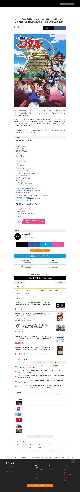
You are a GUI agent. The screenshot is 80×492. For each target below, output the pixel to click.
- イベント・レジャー (39, 469)
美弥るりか (59, 450)
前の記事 (18, 282)
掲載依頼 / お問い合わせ (68, 469)
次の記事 (61, 282)
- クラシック (37, 471)
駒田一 (18, 444)
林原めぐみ (19, 290)
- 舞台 (36, 467)
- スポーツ (37, 476)
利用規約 (65, 472)
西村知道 (26, 293)
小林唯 (25, 444)
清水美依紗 (38, 447)
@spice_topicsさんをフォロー (13, 471)
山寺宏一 (27, 290)
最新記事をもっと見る (59, 394)
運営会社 (65, 465)
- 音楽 (36, 465)
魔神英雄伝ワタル (58, 290)
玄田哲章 (35, 290)
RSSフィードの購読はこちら (41, 250)
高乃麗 (49, 290)
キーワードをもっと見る (59, 454)
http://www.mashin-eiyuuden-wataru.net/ (25, 193)
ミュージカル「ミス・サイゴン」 (24, 447)
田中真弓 (42, 290)
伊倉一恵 (18, 293)
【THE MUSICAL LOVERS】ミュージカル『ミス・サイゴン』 (31, 450)
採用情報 (65, 471)
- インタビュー (52, 469)
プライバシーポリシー (68, 474)
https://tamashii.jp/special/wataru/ (23, 197)
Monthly (57, 362)
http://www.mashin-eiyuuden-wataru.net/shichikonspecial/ (29, 190)
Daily (23, 362)
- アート (37, 474)
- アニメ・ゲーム (38, 472)
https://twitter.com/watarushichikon (23, 200)
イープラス (17, 457)
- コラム (50, 472)
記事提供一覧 (66, 467)
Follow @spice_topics (27, 262)
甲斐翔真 (32, 444)
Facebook (10, 466)
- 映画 (36, 478)
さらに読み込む (44, 436)
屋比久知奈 (40, 444)
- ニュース (51, 467)
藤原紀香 (51, 450)
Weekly (40, 362)
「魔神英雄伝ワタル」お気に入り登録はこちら (33, 221)
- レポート (51, 471)
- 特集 (50, 474)
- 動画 (50, 465)
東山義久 (48, 444)
